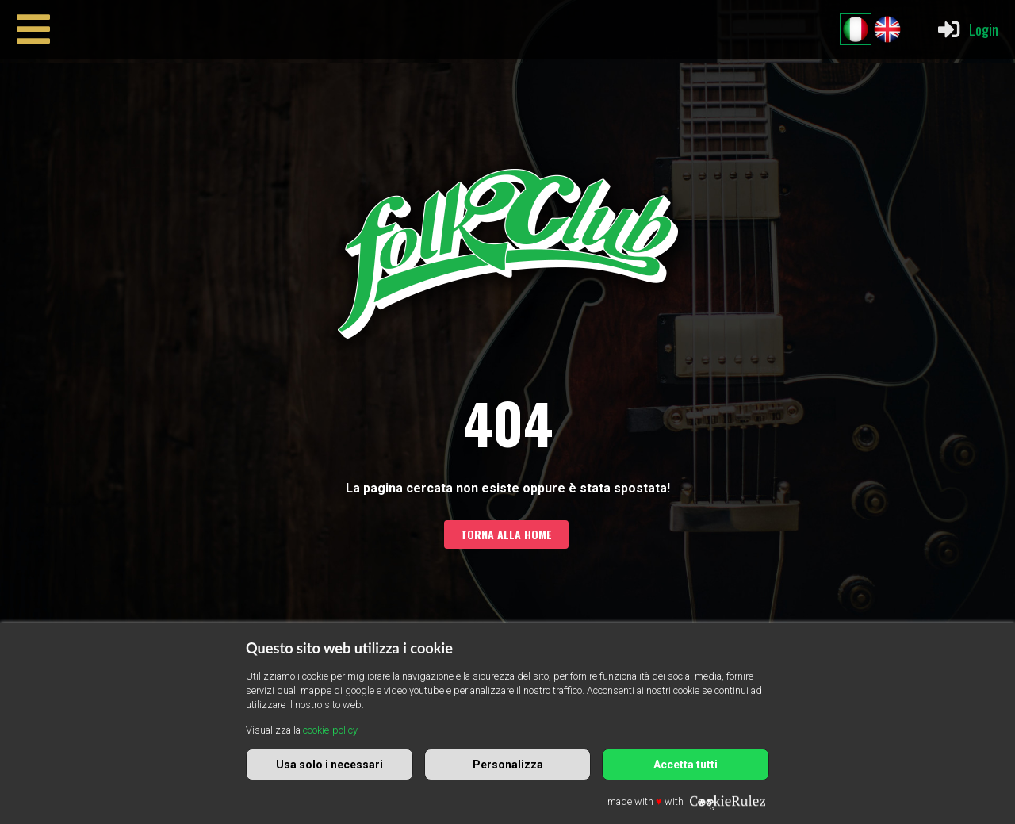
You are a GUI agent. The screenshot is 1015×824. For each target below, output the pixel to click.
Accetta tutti (685, 764)
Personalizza (508, 764)
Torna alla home (506, 534)
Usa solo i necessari (329, 764)
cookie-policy (330, 730)
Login (967, 29)
